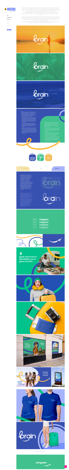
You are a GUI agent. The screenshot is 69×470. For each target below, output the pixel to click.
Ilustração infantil (9, 17)
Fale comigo (8, 25)
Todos (7, 15)
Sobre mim (8, 20)
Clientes (8, 23)
